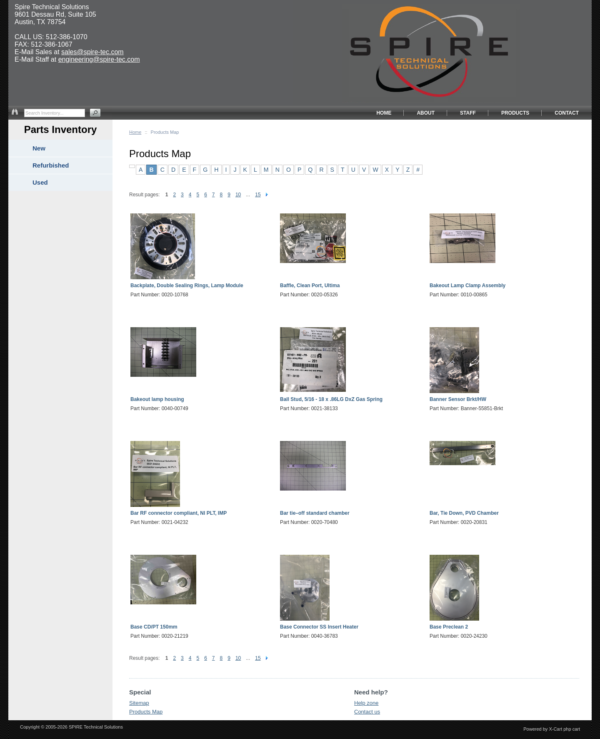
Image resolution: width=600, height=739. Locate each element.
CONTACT (567, 113)
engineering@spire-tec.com (99, 59)
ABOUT (426, 113)
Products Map (145, 712)
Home (135, 132)
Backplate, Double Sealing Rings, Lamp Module (186, 285)
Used (40, 182)
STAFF (468, 113)
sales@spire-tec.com (92, 51)
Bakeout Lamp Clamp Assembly (467, 285)
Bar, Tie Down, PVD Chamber (464, 513)
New (38, 148)
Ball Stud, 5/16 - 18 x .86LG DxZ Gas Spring (331, 399)
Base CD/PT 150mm (154, 627)
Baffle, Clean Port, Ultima (310, 285)
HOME (383, 113)
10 (238, 195)
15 (257, 195)
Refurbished (50, 165)
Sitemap (139, 703)
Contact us (367, 712)
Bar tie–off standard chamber (315, 513)
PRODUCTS (515, 113)
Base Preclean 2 (449, 627)
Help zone (366, 703)
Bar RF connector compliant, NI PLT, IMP (178, 513)
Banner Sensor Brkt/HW (458, 399)
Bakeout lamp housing (157, 399)
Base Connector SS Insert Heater (319, 627)
